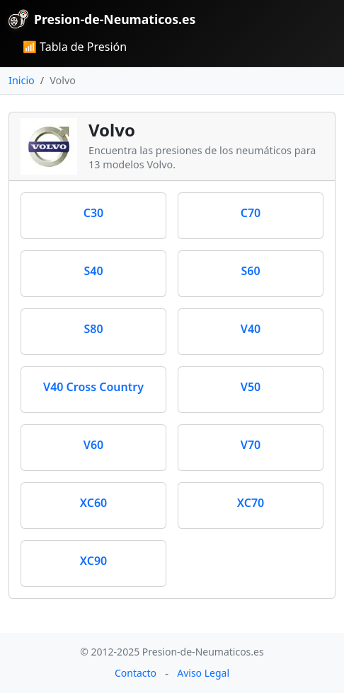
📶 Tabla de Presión (75, 46)
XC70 (250, 503)
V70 (250, 445)
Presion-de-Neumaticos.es (101, 19)
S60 (250, 271)
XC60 (93, 503)
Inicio (21, 80)
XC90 (93, 561)
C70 (251, 213)
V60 (93, 445)
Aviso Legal (203, 673)
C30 (94, 213)
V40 (250, 329)
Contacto (135, 673)
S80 (93, 329)
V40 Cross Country (93, 387)
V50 (250, 387)
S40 (93, 271)
